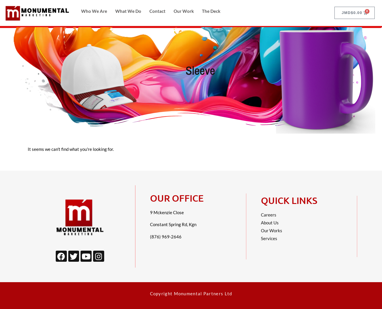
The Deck (211, 11)
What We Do (128, 11)
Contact (157, 11)
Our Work (184, 11)
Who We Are (94, 11)
